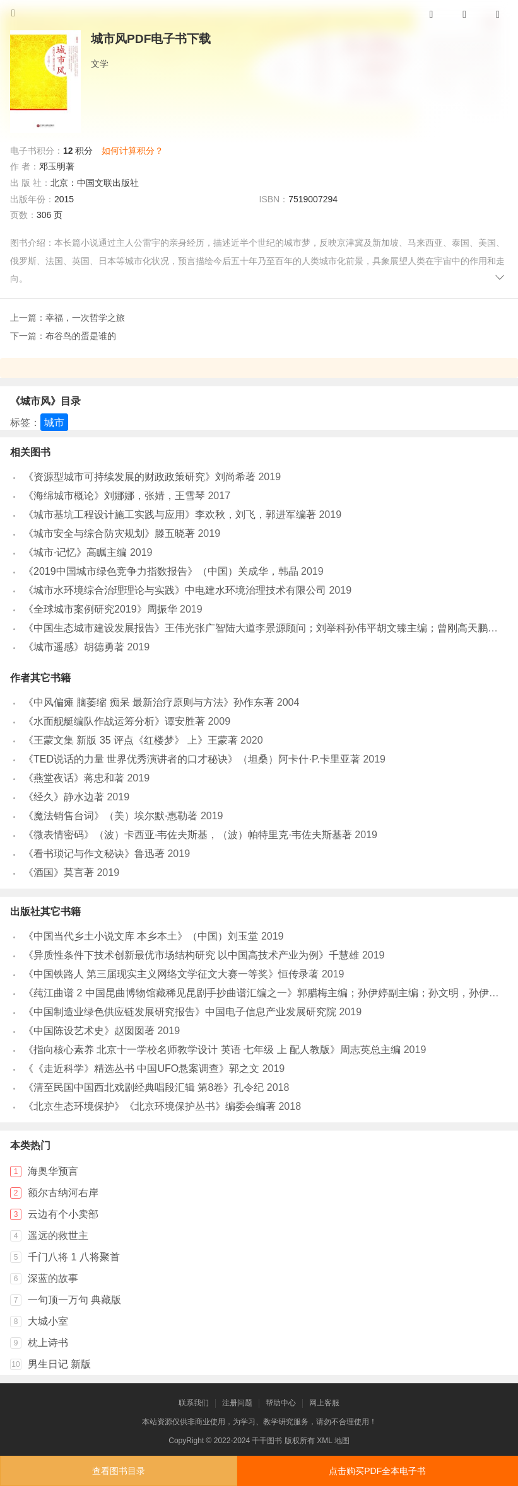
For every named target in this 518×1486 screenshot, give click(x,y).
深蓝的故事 (53, 1278)
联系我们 (194, 1402)
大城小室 (48, 1321)
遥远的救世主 (58, 1235)
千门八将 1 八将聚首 (74, 1257)
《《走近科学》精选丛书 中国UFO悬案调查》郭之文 (141, 1068)
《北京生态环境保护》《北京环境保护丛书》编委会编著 (149, 1106)
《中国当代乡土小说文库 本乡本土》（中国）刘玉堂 (140, 936)
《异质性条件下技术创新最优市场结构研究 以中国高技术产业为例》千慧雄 (191, 955)
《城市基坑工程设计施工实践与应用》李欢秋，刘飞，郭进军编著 (169, 514)
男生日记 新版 (59, 1364)
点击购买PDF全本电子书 (377, 1471)
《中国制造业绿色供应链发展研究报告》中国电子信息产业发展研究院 (179, 1011)
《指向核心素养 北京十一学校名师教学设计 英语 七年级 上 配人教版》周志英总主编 (212, 1049)
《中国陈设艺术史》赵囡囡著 (89, 1030)
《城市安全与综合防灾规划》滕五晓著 (109, 533)
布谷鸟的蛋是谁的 (80, 336)
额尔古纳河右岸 (63, 1192)
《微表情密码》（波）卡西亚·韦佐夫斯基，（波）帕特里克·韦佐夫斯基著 (187, 834)
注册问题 (237, 1402)
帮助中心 (281, 1402)
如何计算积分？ (132, 151)
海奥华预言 (53, 1171)
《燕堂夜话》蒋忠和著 (73, 778)
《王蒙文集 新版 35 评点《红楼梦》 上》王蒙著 (130, 740)
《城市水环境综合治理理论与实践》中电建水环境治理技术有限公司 (174, 590)
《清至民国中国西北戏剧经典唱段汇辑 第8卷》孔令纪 (143, 1087)
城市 (54, 422)
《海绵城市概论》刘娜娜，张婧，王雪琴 (114, 495)
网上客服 (324, 1402)
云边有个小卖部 (63, 1214)
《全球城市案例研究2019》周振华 (100, 609)
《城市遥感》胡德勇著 (73, 647)
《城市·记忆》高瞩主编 (75, 552)
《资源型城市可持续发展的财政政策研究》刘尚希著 (139, 476)
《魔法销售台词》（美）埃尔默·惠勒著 (110, 815)
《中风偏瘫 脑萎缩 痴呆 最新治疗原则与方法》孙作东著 (148, 702)
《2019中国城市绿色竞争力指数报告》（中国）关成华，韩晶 (160, 571)
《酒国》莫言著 (58, 872)
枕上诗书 (48, 1342)
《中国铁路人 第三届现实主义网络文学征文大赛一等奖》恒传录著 (171, 974)
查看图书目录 (118, 1471)
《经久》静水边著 (63, 797)
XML (324, 1440)
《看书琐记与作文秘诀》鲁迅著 (94, 853)
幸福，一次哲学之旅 (85, 318)
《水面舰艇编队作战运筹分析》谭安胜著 (114, 721)
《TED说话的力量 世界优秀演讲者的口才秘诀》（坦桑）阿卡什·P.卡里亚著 (191, 759)
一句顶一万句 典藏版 (74, 1299)
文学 (100, 64)
